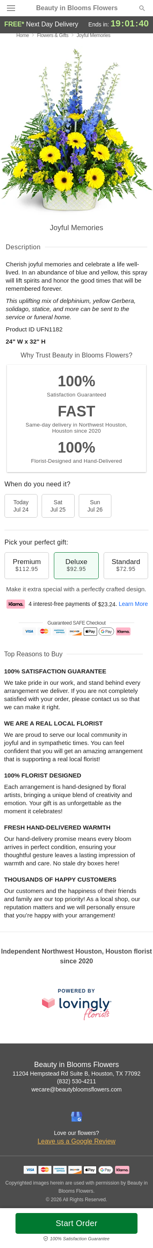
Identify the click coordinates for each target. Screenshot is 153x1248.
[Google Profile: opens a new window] (76, 1116)
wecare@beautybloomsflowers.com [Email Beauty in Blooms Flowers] (76, 1089)
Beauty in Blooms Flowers (77, 8)
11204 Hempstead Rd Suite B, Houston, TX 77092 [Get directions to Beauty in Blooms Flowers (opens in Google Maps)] (76, 1073)
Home (22, 35)
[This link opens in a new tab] (76, 1004)
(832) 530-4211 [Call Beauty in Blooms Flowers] (76, 1081)
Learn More (133, 604)
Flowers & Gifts (53, 35)
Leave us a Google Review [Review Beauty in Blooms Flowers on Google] (76, 1141)
